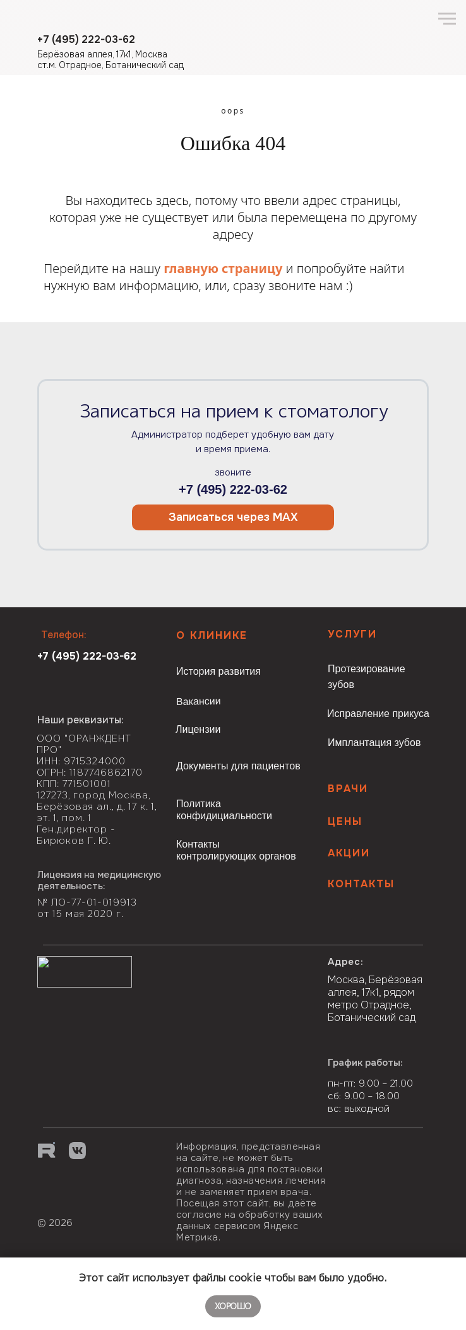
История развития (218, 671)
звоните (233, 472)
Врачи (348, 788)
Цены (345, 821)
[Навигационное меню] (447, 19)
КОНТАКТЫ (361, 883)
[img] (86, 1203)
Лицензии (198, 729)
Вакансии (198, 701)
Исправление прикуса (378, 713)
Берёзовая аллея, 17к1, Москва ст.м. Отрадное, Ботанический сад (110, 60)
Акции (349, 853)
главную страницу (223, 268)
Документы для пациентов (238, 766)
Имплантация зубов (374, 742)
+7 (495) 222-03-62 (233, 489)
